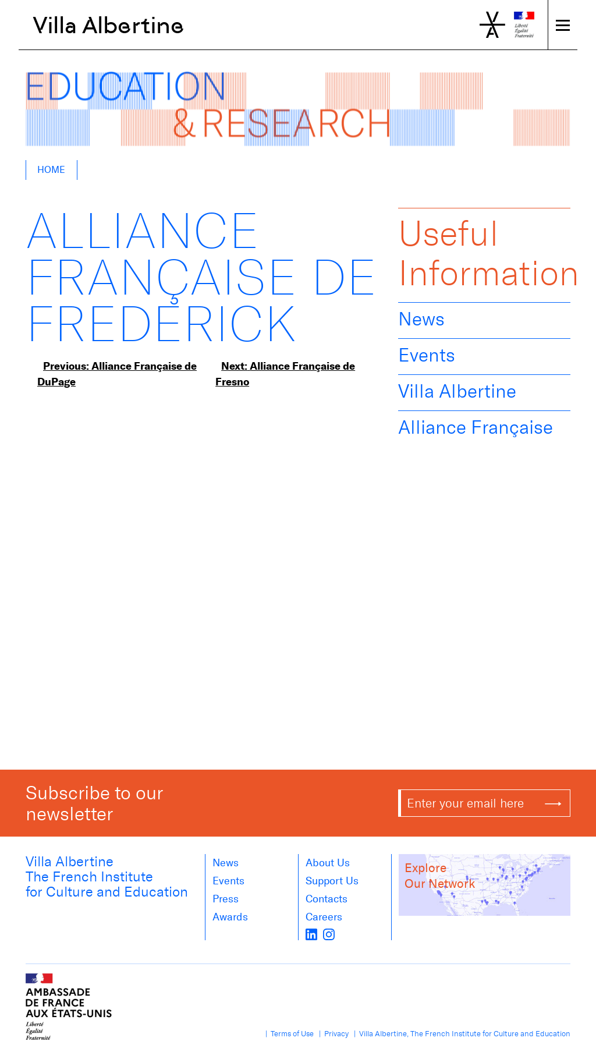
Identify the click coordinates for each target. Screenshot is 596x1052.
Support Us (332, 880)
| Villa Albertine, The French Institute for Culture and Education (460, 1033)
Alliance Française (475, 427)
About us (328, 862)
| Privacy (332, 1033)
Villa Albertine (109, 25)
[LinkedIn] (311, 933)
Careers (324, 917)
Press (225, 898)
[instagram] (329, 933)
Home (51, 169)
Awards (230, 917)
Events (426, 355)
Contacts (326, 898)
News (421, 319)
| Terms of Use (288, 1033)
